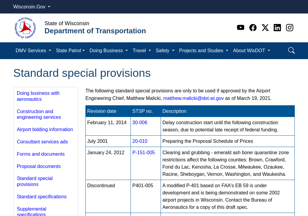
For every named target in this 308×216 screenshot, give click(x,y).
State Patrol (68, 50)
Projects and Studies (202, 50)
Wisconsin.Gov (30, 6)
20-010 (139, 141)
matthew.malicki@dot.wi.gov (193, 98)
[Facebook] (254, 28)
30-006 (139, 122)
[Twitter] (266, 28)
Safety (163, 50)
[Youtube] (241, 28)
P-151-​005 (143, 152)
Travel (140, 50)
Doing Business (107, 50)
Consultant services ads (42, 141)
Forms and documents (41, 154)
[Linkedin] (278, 28)
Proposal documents (39, 166)
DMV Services (32, 50)
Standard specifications (41, 196)
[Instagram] (289, 28)
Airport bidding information (45, 129)
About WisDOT (249, 50)
